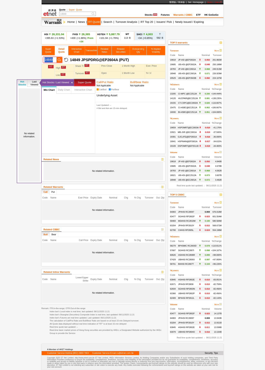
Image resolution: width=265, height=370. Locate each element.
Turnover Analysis (126, 21)
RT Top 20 (147, 21)
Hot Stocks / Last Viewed (56, 82)
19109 (173, 146)
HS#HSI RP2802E (186, 280)
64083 (173, 212)
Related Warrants (53, 187)
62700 (173, 230)
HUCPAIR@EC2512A (188, 98)
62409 (173, 298)
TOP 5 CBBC (177, 194)
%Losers (174, 118)
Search (107, 21)
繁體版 (172, 2)
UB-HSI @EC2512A (187, 175)
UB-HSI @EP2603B (187, 78)
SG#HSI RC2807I (186, 250)
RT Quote (94, 21)
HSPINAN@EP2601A (187, 141)
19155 (173, 103)
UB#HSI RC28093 (186, 259)
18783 (173, 69)
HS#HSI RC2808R (186, 255)
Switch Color (214, 2)
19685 (173, 64)
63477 (173, 216)
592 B (160, 36)
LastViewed (34, 83)
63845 (173, 280)
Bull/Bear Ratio (139, 82)
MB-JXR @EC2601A (187, 132)
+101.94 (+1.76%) (108, 36)
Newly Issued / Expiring (189, 21)
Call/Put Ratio (105, 82)
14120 (173, 98)
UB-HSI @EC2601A (187, 73)
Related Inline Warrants (56, 272)
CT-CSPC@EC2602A (188, 103)
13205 (173, 94)
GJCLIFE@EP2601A (187, 137)
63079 (173, 332)
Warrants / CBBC (182, 14)
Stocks (151, 14)
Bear (54, 234)
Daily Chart (64, 89)
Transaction (91, 50)
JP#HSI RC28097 (186, 212)
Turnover (174, 51)
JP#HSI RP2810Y (186, 225)
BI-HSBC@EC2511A (187, 112)
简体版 (181, 2)
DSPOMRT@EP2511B (188, 146)
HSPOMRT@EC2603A (188, 127)
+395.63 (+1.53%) (54, 36)
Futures (165, 14)
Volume (173, 152)
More (218, 51)
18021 (173, 175)
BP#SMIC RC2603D (187, 246)
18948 (173, 73)
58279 (173, 246)
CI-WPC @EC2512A (187, 94)
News (81, 21)
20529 (173, 78)
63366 (173, 293)
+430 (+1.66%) (81, 38)
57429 (173, 259)
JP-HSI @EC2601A (187, 69)
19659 (173, 127)
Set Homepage (196, 2)
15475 (173, 107)
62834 (173, 289)
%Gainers (174, 84)
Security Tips (211, 353)
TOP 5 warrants (179, 42)
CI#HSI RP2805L (186, 230)
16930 (173, 112)
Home (71, 21)
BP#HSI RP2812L (186, 298)
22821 (173, 132)
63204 (173, 225)
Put (53, 192)
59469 (173, 221)
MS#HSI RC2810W (187, 221)
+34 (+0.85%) (145, 36)
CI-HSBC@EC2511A (187, 107)
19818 (173, 60)
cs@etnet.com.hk (124, 353)
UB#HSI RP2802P (186, 293)
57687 (173, 250)
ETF (198, 14)
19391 (173, 137)
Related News (51, 159)
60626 (173, 255)
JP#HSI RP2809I (185, 284)
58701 (173, 264)
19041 (173, 141)
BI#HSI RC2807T (186, 264)
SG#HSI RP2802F (186, 216)
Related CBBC (51, 229)
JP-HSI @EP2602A (187, 60)
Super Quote (75, 9)
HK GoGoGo (211, 14)
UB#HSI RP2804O (186, 332)
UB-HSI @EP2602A (187, 64)
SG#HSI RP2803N (186, 289)
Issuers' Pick (164, 21)
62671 (173, 284)
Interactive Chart (83, 89)
